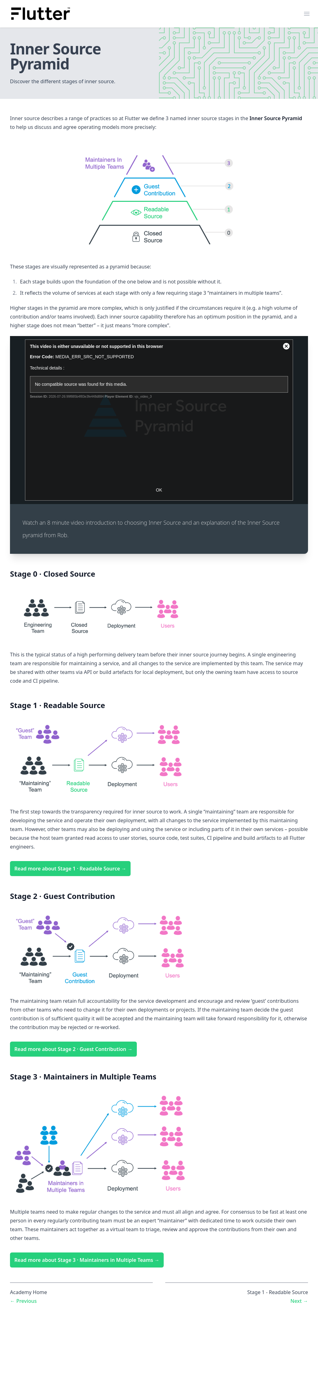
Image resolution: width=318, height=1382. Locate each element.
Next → (299, 1301)
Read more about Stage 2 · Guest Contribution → (73, 1049)
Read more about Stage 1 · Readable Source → (70, 868)
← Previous (23, 1301)
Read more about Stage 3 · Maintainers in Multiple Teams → (86, 1260)
